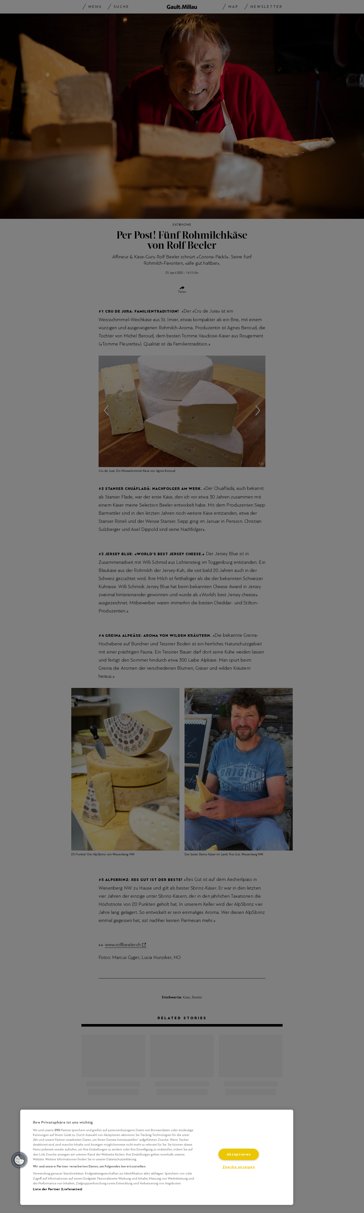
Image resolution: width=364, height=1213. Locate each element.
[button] (19, 1160)
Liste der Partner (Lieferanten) (57, 1189)
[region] (156, 1157)
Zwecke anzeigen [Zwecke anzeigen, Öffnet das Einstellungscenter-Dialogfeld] (238, 1167)
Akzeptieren (239, 1154)
